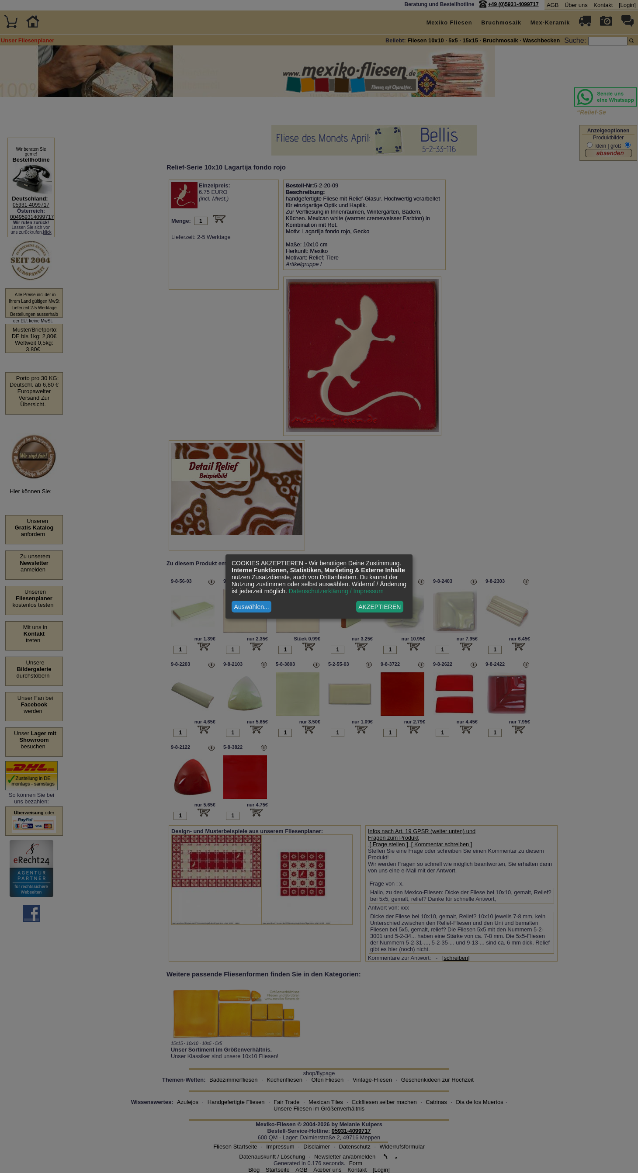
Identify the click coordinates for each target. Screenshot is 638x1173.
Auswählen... (251, 606)
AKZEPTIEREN (379, 606)
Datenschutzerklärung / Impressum (336, 591)
